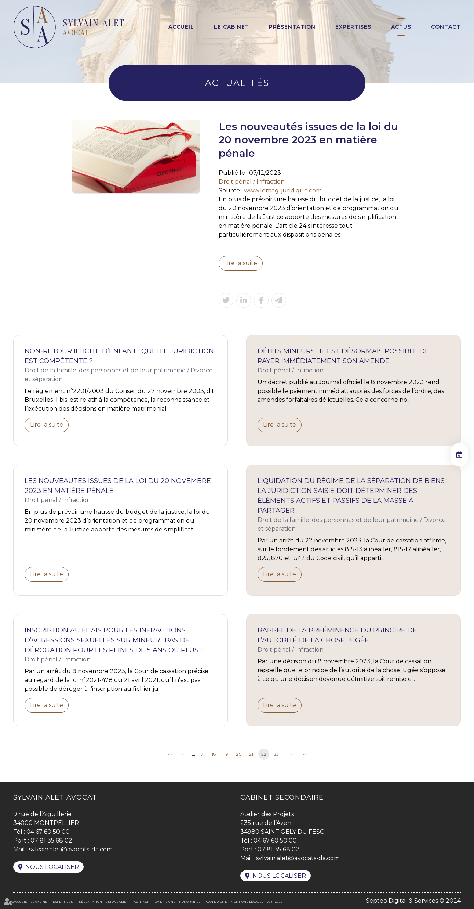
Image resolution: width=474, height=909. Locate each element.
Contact (445, 27)
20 (239, 754)
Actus (401, 27)
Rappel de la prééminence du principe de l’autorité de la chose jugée (337, 635)
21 (251, 754)
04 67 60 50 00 (48, 831)
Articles (275, 901)
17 (201, 754)
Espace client (118, 901)
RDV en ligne (163, 901)
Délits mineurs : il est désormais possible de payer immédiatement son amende (343, 356)
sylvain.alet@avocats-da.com (71, 849)
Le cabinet (231, 27)
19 (226, 754)
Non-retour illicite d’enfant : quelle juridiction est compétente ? (119, 356)
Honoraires (190, 901)
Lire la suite (240, 263)
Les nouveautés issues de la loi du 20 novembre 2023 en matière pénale (118, 486)
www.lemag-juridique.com (283, 190)
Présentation (292, 27)
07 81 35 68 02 (51, 840)
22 (263, 754)
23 (276, 754)
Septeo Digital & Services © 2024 (413, 900)
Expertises (353, 27)
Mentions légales (247, 901)
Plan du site (215, 901)
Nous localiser (52, 866)
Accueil (181, 27)
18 (214, 754)
